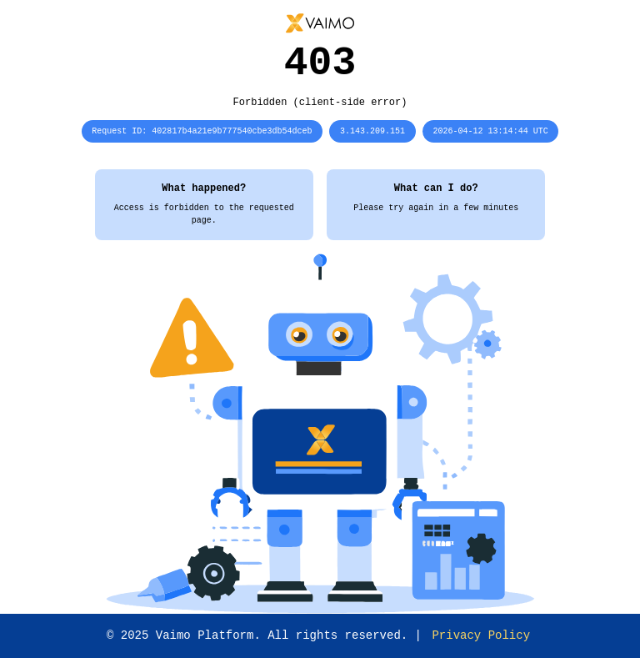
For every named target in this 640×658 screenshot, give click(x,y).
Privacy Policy (481, 635)
